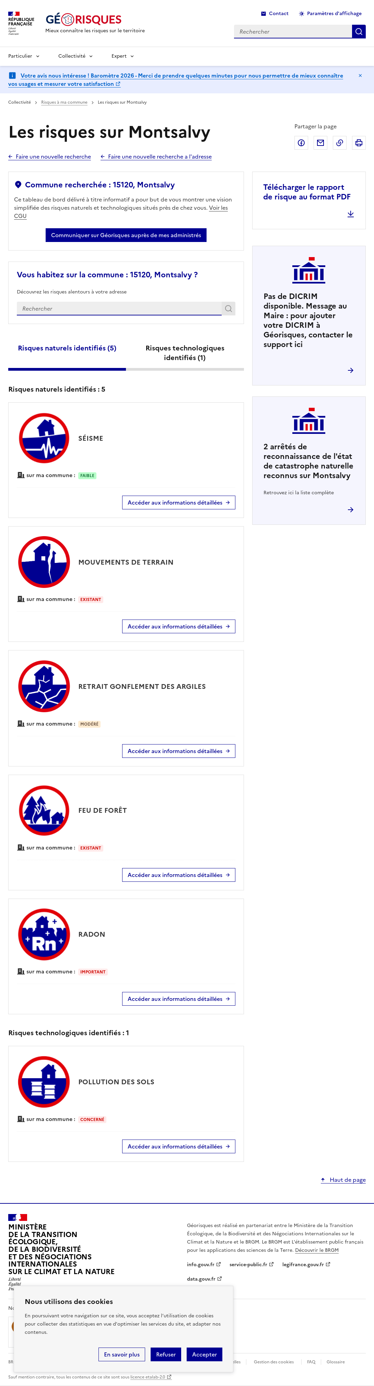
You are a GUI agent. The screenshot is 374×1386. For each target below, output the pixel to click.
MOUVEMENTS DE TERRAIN (126, 562)
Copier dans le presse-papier (340, 143)
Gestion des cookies (274, 1362)
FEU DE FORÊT (102, 810)
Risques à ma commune (64, 102)
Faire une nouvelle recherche (53, 156)
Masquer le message (360, 75)
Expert (119, 56)
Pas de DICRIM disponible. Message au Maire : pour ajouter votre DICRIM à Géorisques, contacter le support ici (308, 320)
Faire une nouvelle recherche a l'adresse (160, 156)
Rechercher (229, 309)
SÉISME (90, 438)
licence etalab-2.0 (147, 1377)
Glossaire (336, 1362)
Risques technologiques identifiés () (184, 353)
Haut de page (347, 1180)
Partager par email (320, 143)
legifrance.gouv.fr (303, 1264)
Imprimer (359, 143)
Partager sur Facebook (301, 143)
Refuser (166, 1354)
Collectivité (71, 56)
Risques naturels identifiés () (67, 348)
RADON (91, 934)
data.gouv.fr (201, 1279)
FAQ (311, 1362)
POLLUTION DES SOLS (116, 1082)
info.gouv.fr (200, 1264)
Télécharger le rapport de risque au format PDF (307, 192)
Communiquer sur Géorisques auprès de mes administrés (126, 235)
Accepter (204, 1354)
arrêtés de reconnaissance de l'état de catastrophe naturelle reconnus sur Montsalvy (308, 461)
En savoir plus (122, 1354)
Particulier (20, 56)
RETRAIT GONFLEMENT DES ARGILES (142, 686)
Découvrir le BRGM (317, 1250)
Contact (279, 13)
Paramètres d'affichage (334, 13)
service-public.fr (248, 1264)
